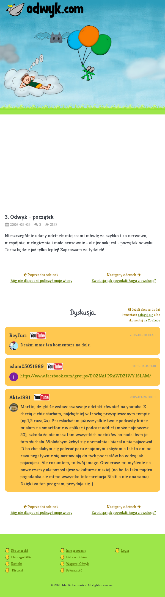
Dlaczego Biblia (21, 557)
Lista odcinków (76, 557)
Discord (17, 570)
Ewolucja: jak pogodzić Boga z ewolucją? (124, 280)
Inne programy (76, 550)
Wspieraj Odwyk (77, 564)
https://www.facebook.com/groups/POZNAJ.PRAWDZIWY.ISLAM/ (85, 376)
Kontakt (16, 564)
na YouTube (152, 320)
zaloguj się (145, 314)
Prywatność (74, 570)
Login (125, 550)
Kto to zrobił (19, 550)
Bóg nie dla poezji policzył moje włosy (41, 280)
